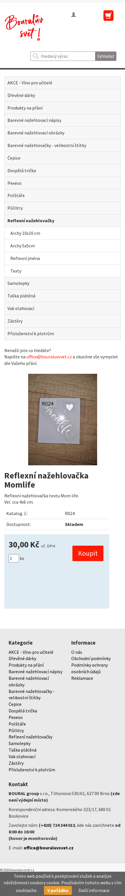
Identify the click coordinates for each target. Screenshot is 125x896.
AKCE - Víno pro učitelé (29, 83)
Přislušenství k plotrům (30, 333)
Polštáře (16, 195)
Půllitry (15, 208)
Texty (15, 271)
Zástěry (14, 321)
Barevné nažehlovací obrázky (35, 133)
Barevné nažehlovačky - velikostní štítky (46, 145)
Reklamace (82, 678)
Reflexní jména (25, 258)
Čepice (13, 158)
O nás (76, 652)
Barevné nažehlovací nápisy (34, 120)
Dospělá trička (21, 170)
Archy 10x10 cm (25, 233)
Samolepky (18, 283)
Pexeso (14, 183)
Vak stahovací (20, 308)
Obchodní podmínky (91, 658)
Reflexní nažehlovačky (30, 220)
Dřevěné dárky (21, 95)
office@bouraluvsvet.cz (49, 356)
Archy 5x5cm (22, 246)
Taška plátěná (21, 296)
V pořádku (57, 890)
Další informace (93, 890)
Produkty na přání (25, 108)
